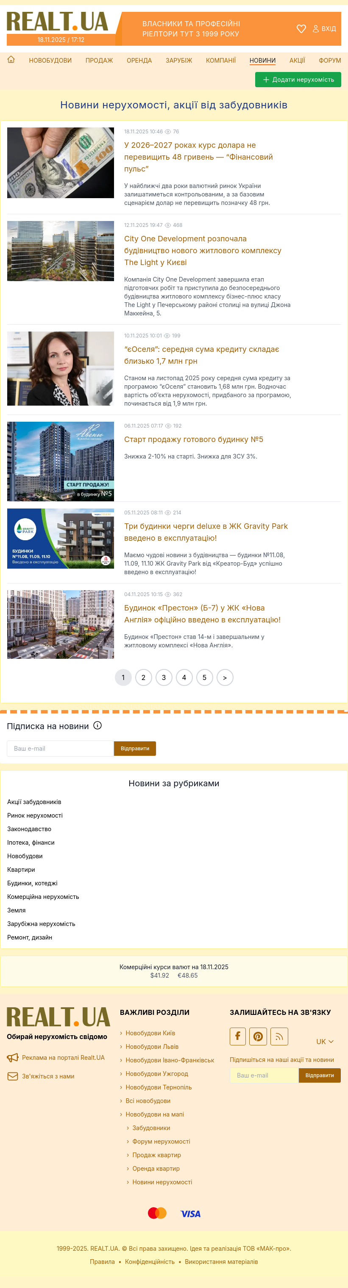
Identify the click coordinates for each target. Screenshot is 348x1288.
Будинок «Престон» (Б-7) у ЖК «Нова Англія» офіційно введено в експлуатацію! (202, 613)
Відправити (135, 748)
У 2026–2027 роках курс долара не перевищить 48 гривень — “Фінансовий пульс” (198, 157)
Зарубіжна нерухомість (41, 923)
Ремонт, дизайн (29, 937)
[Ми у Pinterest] (258, 1036)
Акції (297, 60)
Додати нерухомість (298, 79)
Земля (16, 910)
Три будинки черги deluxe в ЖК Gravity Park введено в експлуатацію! (206, 532)
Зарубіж (179, 60)
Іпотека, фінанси (31, 842)
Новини (263, 60)
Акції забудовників (34, 801)
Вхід (324, 29)
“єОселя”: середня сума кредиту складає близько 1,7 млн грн (201, 355)
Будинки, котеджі (32, 883)
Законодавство (29, 828)
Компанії (221, 60)
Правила (102, 1261)
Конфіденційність (150, 1261)
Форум (330, 60)
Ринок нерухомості (35, 815)
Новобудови (50, 60)
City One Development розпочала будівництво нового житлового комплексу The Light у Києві (202, 250)
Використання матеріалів (221, 1261)
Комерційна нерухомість (43, 896)
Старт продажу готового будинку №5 (194, 439)
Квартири (21, 869)
